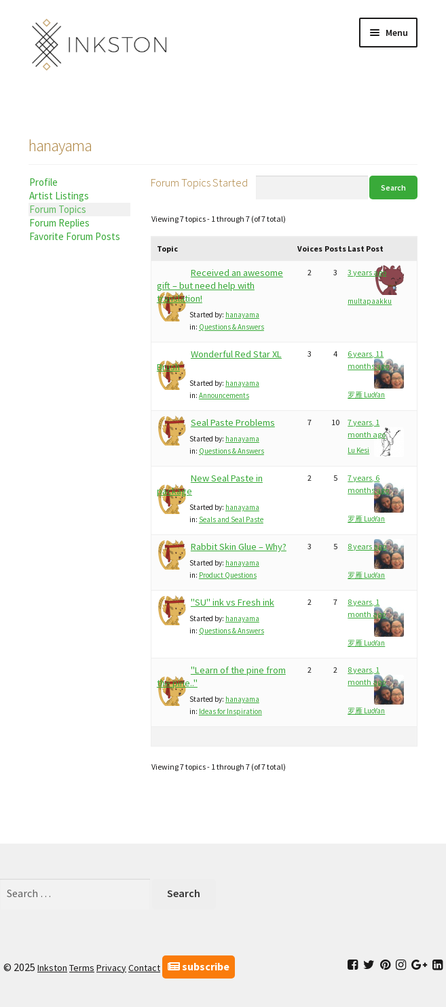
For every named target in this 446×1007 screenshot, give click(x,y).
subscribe (198, 966)
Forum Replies (59, 222)
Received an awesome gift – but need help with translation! (220, 285)
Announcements (224, 395)
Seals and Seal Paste (231, 519)
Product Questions (228, 575)
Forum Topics (57, 209)
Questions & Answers (231, 327)
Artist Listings (59, 195)
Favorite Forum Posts (74, 236)
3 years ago (367, 272)
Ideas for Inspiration (230, 711)
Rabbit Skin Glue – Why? (238, 546)
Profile (43, 182)
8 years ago (367, 546)
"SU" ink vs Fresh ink (232, 602)
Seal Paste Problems (233, 422)
